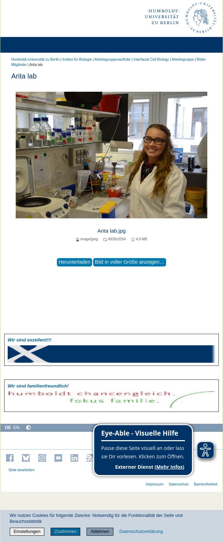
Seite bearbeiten (21, 470)
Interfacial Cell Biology (151, 59)
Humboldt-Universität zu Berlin (35, 59)
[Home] (25, 45)
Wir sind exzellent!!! (29, 339)
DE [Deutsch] (8, 427)
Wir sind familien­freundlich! (38, 386)
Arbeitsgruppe (183, 59)
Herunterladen (74, 262)
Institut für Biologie (77, 59)
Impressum (155, 484)
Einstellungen (27, 531)
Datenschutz (179, 484)
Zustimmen (65, 531)
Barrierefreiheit (205, 484)
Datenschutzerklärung (141, 531)
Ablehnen (99, 531)
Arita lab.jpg (111, 231)
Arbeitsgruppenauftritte (113, 59)
